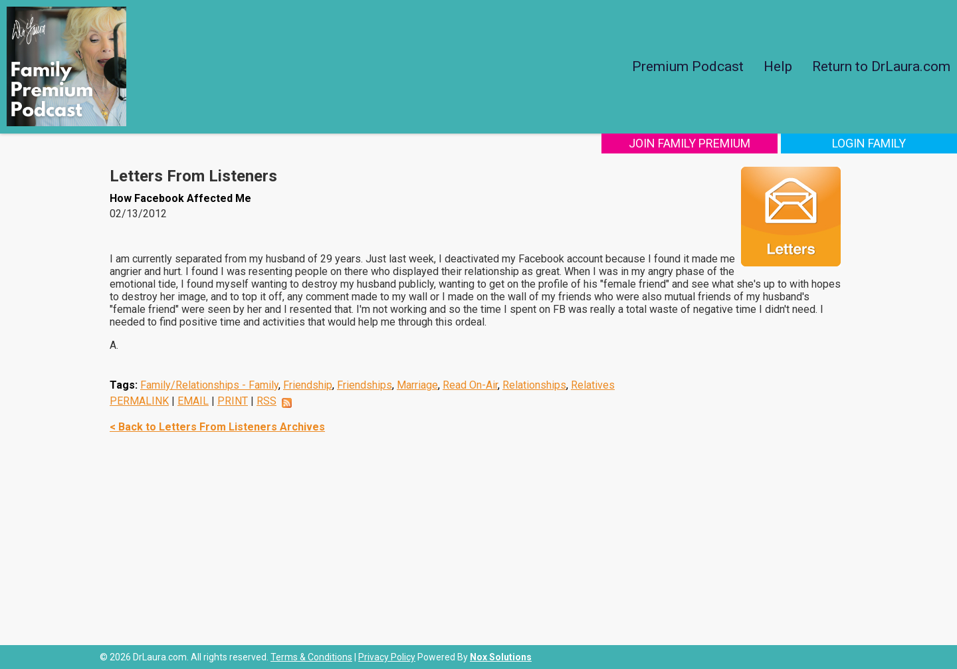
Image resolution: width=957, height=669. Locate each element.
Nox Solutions (501, 657)
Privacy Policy (386, 657)
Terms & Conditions (311, 657)
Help (778, 66)
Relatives (593, 385)
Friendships (364, 385)
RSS (266, 401)
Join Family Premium (689, 143)
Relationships (534, 385)
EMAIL (193, 401)
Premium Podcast (688, 66)
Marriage (417, 385)
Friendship (307, 385)
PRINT (232, 401)
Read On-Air (470, 385)
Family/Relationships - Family (209, 385)
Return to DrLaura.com (881, 66)
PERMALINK (139, 401)
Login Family (869, 143)
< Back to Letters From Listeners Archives (217, 427)
